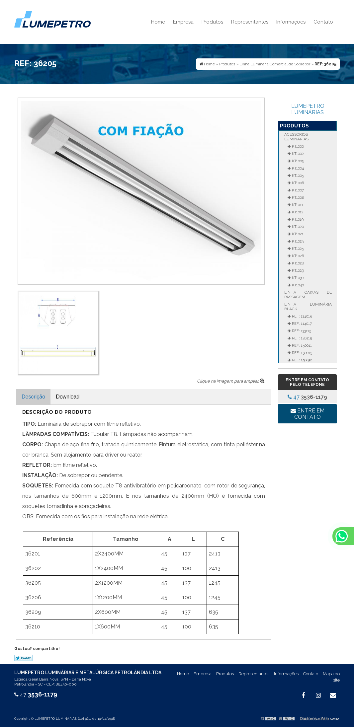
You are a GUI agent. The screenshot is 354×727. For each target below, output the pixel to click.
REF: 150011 (301, 345)
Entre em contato (307, 413)
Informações (291, 22)
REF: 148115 (301, 338)
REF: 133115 (301, 330)
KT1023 (297, 241)
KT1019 (297, 219)
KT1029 (297, 270)
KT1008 (297, 197)
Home (158, 22)
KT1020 (297, 226)
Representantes (249, 22)
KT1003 (297, 161)
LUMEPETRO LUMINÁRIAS (307, 109)
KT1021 (297, 234)
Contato (323, 22)
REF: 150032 (301, 360)
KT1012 (297, 212)
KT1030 (297, 277)
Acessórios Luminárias (296, 136)
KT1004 (297, 168)
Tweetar (23, 658)
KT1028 (297, 263)
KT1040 (297, 285)
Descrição (33, 397)
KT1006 (297, 183)
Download (67, 397)
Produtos (212, 22)
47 (307, 397)
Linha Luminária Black (307, 306)
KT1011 (297, 204)
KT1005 (297, 175)
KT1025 (297, 248)
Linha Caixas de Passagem (307, 294)
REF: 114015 (301, 316)
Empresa (183, 22)
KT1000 (297, 146)
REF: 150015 (301, 352)
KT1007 (297, 190)
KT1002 (297, 153)
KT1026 (297, 256)
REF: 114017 (301, 323)
